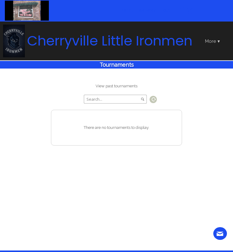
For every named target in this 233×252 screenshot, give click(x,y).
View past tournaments (116, 86)
